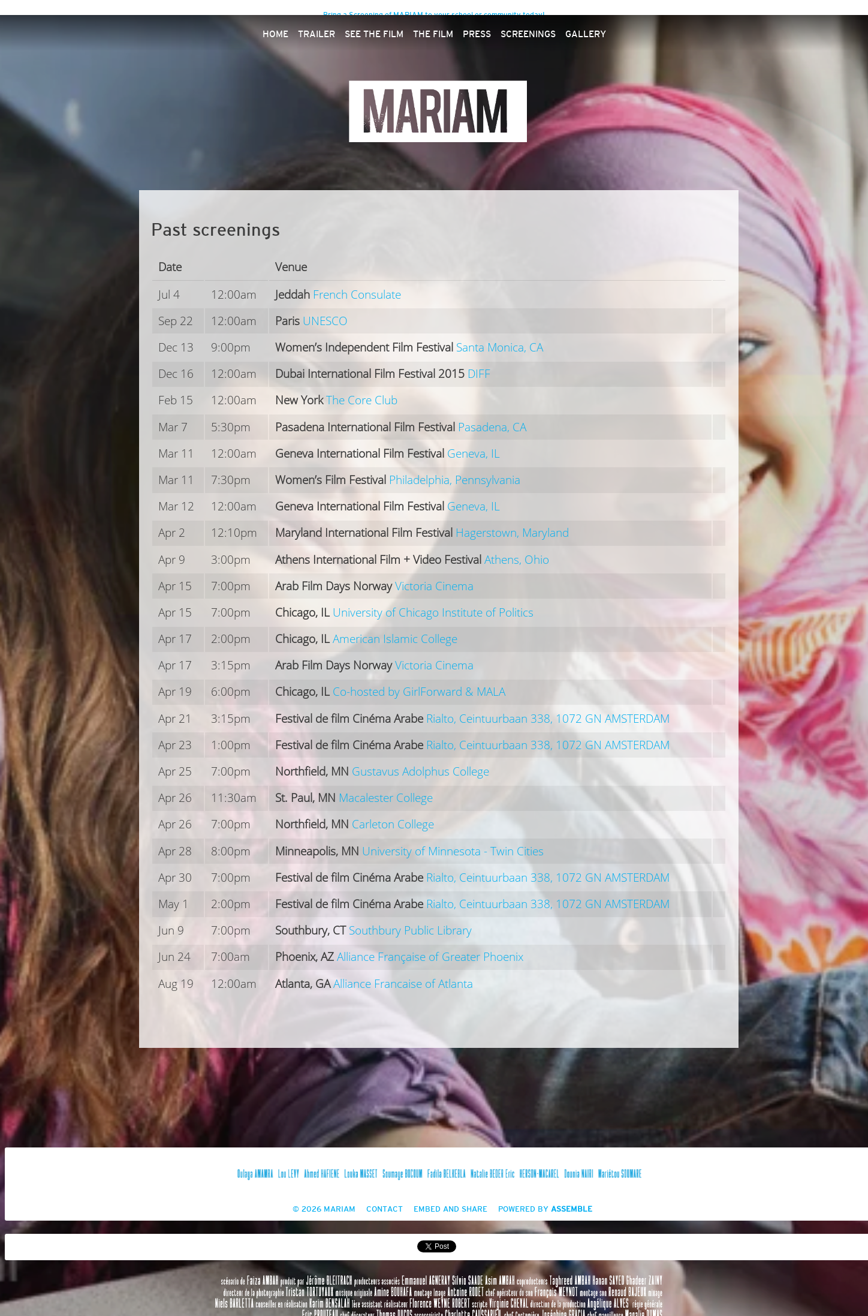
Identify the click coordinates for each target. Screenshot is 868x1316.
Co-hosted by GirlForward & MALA (419, 692)
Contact (384, 1209)
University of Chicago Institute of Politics (433, 613)
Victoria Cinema (434, 586)
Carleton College (393, 824)
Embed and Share (450, 1209)
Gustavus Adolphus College (420, 772)
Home (275, 34)
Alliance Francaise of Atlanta (403, 984)
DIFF (479, 374)
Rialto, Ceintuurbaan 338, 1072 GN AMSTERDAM (548, 719)
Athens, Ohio (516, 560)
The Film (433, 34)
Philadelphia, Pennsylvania (454, 480)
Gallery (585, 34)
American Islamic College (395, 639)
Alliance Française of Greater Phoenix (430, 957)
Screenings (528, 34)
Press (477, 34)
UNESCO (325, 321)
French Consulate (357, 295)
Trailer (316, 34)
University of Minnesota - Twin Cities (453, 851)
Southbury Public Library (410, 931)
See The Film (374, 34)
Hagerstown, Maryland (512, 533)
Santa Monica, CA (499, 347)
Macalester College (386, 798)
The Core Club (361, 400)
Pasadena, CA (492, 427)
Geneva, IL (473, 454)
